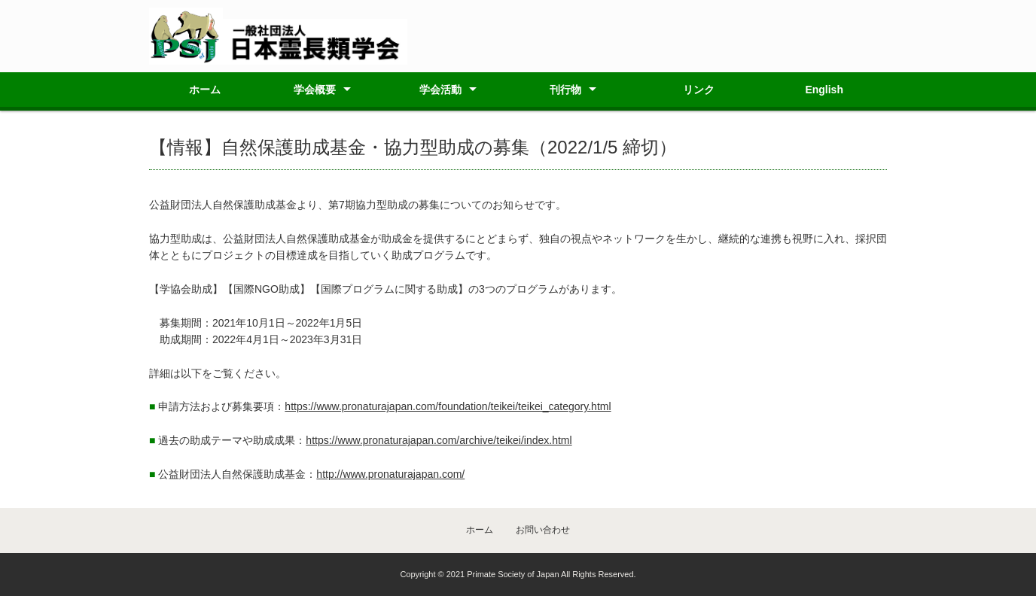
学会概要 (315, 90)
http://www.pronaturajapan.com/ (390, 474)
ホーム (205, 90)
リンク (699, 90)
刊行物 (565, 90)
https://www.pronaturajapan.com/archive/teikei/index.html (438, 440)
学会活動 (440, 90)
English (824, 90)
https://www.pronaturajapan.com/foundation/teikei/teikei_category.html (448, 406)
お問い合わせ (543, 530)
